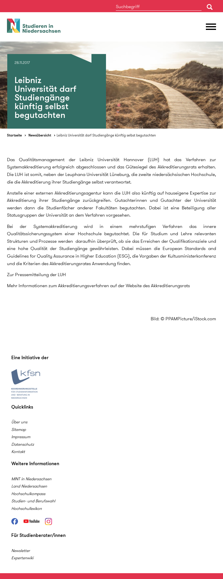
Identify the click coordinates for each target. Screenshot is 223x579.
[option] (111, 85)
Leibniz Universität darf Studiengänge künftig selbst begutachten (106, 135)
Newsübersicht (39, 135)
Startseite (14, 135)
